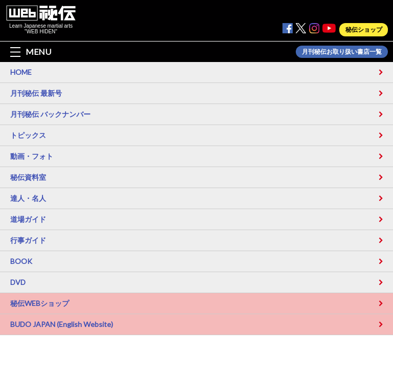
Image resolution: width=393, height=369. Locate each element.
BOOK (21, 261)
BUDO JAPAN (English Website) (61, 324)
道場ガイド (28, 219)
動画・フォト (31, 156)
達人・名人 (28, 198)
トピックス (28, 135)
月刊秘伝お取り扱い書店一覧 (342, 51)
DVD (18, 282)
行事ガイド (28, 240)
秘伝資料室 (28, 177)
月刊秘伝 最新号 (36, 93)
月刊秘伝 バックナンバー (50, 114)
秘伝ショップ (363, 29)
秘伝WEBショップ (39, 303)
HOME (21, 72)
